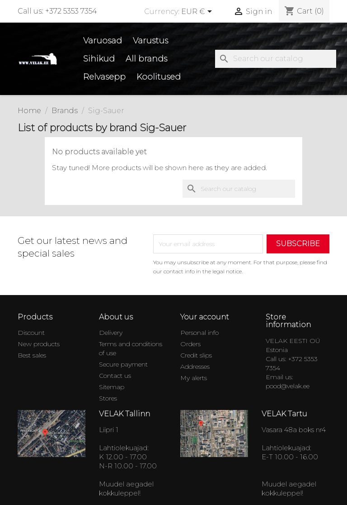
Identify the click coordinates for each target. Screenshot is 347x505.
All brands (146, 59)
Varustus (150, 41)
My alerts (193, 378)
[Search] (275, 59)
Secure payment (123, 364)
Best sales (32, 355)
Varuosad (102, 41)
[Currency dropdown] (198, 12)
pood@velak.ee (287, 386)
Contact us (115, 376)
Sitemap (111, 387)
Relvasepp (104, 77)
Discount (31, 333)
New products (39, 344)
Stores (108, 398)
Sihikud (99, 59)
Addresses (195, 366)
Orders (190, 344)
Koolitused (158, 77)
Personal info (199, 333)
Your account (204, 317)
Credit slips (196, 355)
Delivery (110, 333)
